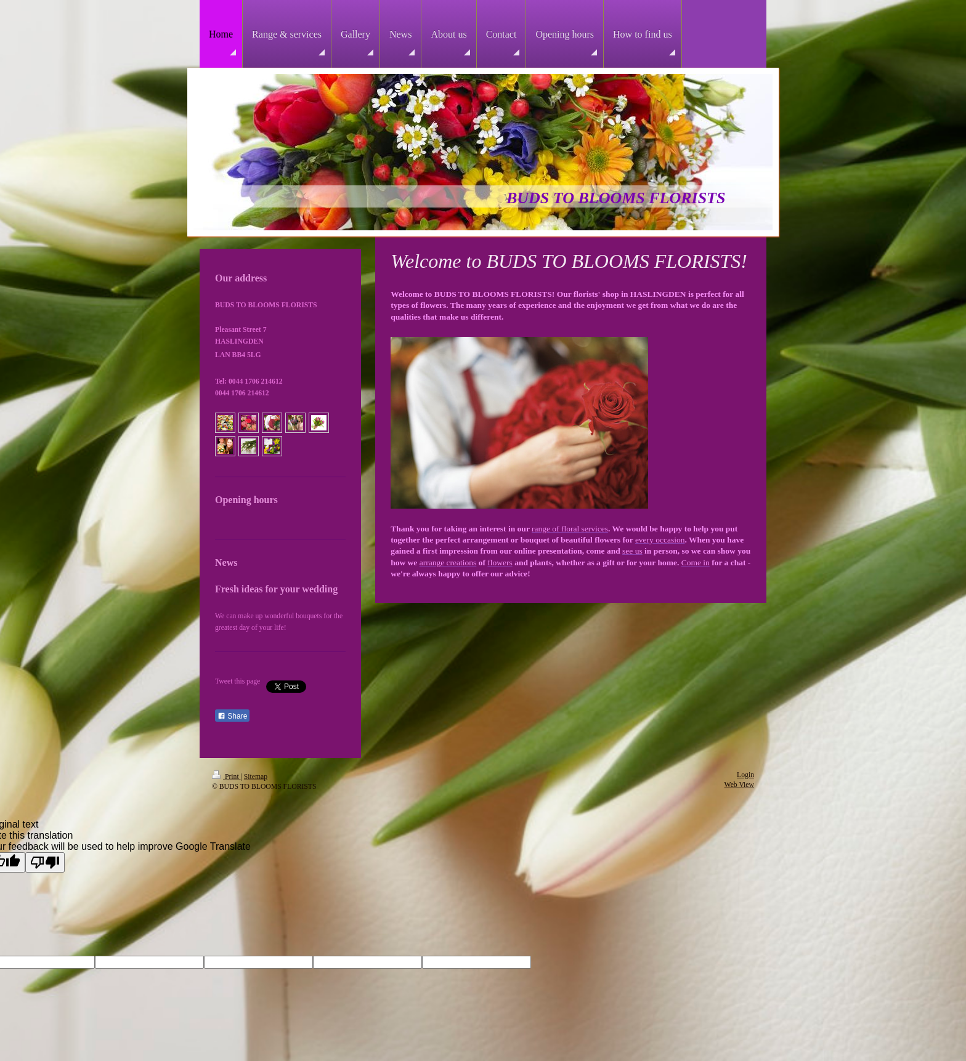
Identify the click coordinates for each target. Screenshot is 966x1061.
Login (745, 775)
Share (232, 716)
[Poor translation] (45, 862)
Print (226, 777)
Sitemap (255, 777)
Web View (739, 785)
